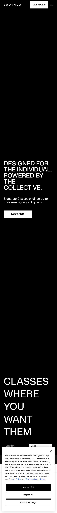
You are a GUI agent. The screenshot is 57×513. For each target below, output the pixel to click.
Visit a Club (39, 5)
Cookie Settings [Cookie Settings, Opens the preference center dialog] (28, 503)
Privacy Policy (15, 479)
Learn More (17, 214)
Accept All (28, 487)
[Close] (50, 451)
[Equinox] (12, 5)
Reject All (28, 495)
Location (15, 446)
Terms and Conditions (35, 479)
